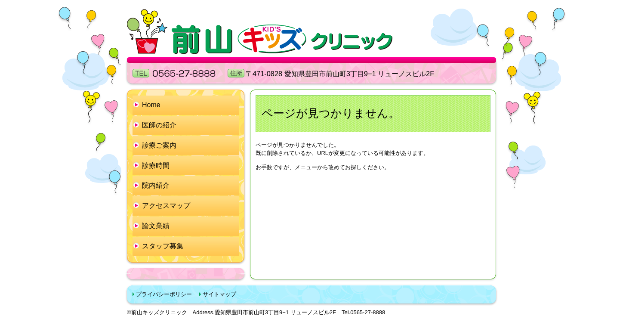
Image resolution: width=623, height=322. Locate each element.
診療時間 (156, 165)
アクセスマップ (166, 205)
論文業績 (156, 225)
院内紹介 (156, 185)
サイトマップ (219, 294)
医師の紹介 (159, 125)
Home (151, 104)
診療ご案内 (159, 145)
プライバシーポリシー (164, 294)
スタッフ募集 (162, 246)
